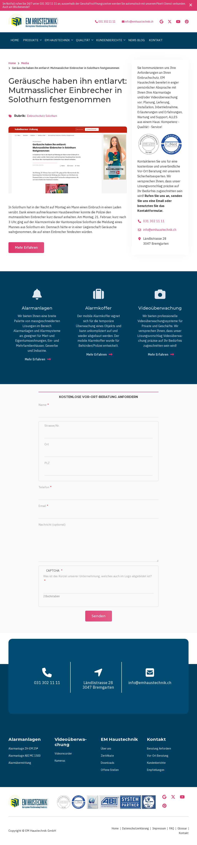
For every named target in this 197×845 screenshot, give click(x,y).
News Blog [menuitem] (136, 40)
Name (42, 405)
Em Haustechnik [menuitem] (58, 43)
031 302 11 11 (48, 3)
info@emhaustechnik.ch (139, 21)
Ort (46, 444)
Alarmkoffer (98, 308)
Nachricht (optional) (51, 524)
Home (115, 828)
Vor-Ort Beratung (157, 755)
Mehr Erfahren (26, 247)
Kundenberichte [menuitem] (109, 43)
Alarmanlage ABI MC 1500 (24, 755)
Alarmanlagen (37, 308)
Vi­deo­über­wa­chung (160, 308)
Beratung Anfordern (159, 748)
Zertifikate (107, 755)
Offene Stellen (110, 770)
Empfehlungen (155, 770)
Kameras (60, 760)
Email (42, 506)
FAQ (171, 828)
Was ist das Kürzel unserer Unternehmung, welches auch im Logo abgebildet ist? (97, 576)
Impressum (159, 828)
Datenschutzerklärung (135, 828)
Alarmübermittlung (19, 763)
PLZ (47, 463)
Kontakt (184, 833)
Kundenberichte (156, 763)
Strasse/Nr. (51, 425)
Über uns (106, 748)
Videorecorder (63, 753)
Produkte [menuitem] (31, 43)
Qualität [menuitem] (83, 43)
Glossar (182, 828)
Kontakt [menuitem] (156, 40)
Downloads (107, 763)
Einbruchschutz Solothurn (42, 116)
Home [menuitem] (15, 40)
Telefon (43, 487)
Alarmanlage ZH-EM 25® (23, 748)
